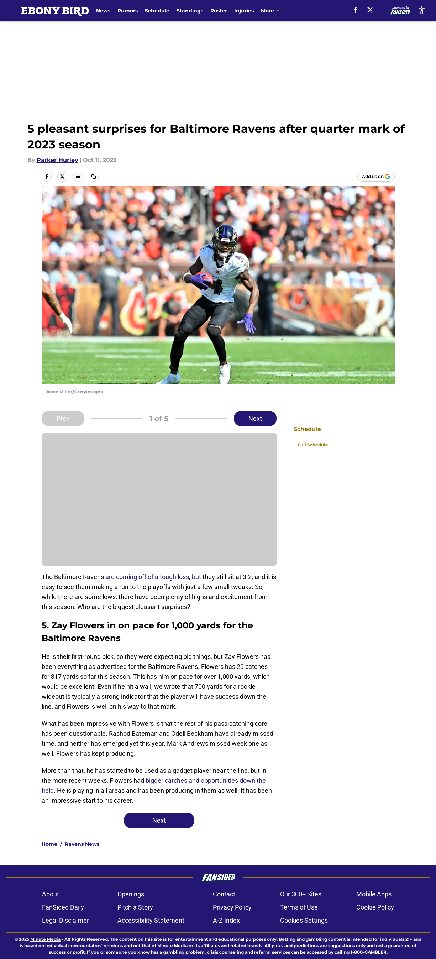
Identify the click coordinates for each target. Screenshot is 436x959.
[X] (370, 10)
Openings (130, 894)
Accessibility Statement (150, 920)
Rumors (127, 10)
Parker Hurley (57, 160)
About (50, 894)
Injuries (244, 10)
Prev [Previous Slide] (63, 418)
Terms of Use (299, 907)
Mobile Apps (374, 894)
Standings (190, 10)
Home (49, 844)
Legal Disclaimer (65, 920)
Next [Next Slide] (255, 418)
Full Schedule (313, 444)
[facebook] (355, 10)
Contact (224, 894)
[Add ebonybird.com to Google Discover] (376, 177)
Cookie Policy (375, 907)
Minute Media (45, 939)
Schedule (157, 10)
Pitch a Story (135, 907)
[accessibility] (421, 10)
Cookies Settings (304, 920)
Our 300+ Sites (300, 894)
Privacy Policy (232, 907)
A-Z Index (226, 920)
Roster (218, 10)
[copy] (94, 177)
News (103, 10)
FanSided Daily (63, 907)
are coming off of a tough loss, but (154, 577)
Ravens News (82, 844)
